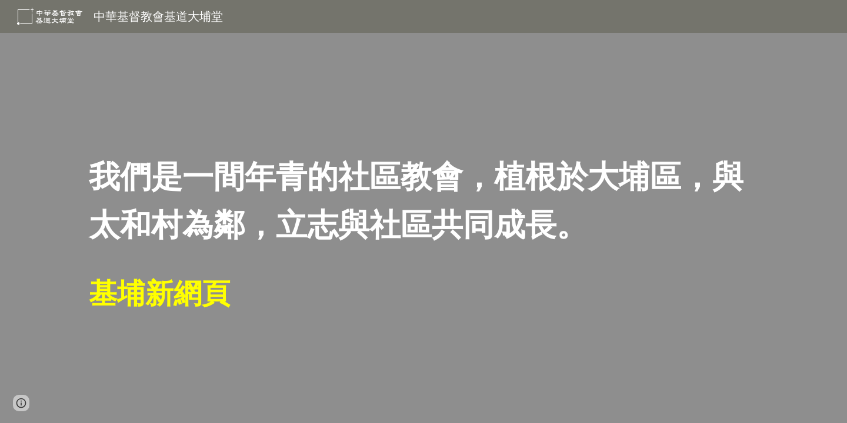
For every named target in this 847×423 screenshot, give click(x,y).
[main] (423, 228)
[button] (21, 403)
